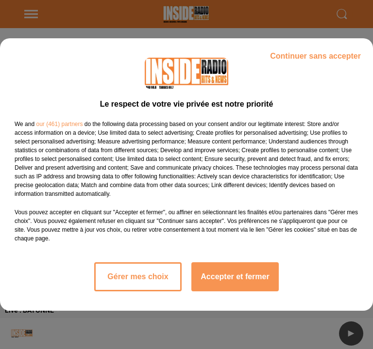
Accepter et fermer (235, 276)
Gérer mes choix (137, 276)
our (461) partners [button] (59, 124)
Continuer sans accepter (315, 56)
